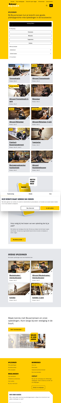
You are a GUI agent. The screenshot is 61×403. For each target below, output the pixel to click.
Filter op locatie (13, 46)
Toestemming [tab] (10, 194)
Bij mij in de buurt (12, 383)
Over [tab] (50, 194)
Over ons (34, 365)
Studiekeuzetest (12, 367)
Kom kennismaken (36, 372)
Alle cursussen (11, 370)
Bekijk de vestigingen (38, 387)
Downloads (34, 367)
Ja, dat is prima (49, 208)
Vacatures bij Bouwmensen (38, 370)
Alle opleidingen (12, 365)
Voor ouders (11, 381)
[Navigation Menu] (51, 5)
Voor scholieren (12, 376)
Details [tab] (30, 194)
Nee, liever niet (30, 208)
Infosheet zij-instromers (14, 378)
